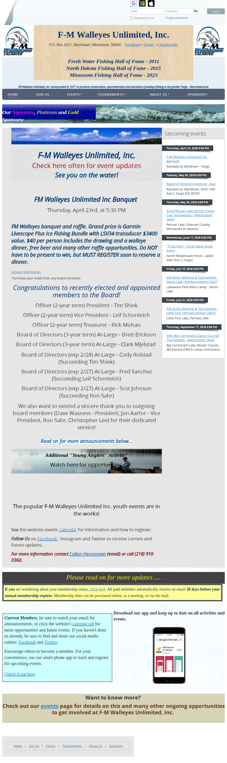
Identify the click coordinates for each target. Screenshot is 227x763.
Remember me (144, 18)
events (50, 706)
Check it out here (19, 674)
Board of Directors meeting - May (191, 184)
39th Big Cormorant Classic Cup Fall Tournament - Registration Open (192, 338)
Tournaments (72, 746)
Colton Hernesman (87, 554)
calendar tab (83, 623)
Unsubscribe (168, 45)
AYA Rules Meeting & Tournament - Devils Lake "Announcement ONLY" (192, 279)
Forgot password (177, 18)
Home (17, 746)
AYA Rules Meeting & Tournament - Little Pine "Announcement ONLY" (192, 311)
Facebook (27, 642)
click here (97, 589)
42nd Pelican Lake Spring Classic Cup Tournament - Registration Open (190, 215)
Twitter (50, 642)
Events (50, 746)
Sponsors (116, 746)
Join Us (34, 746)
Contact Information (26, 272)
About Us (95, 746)
